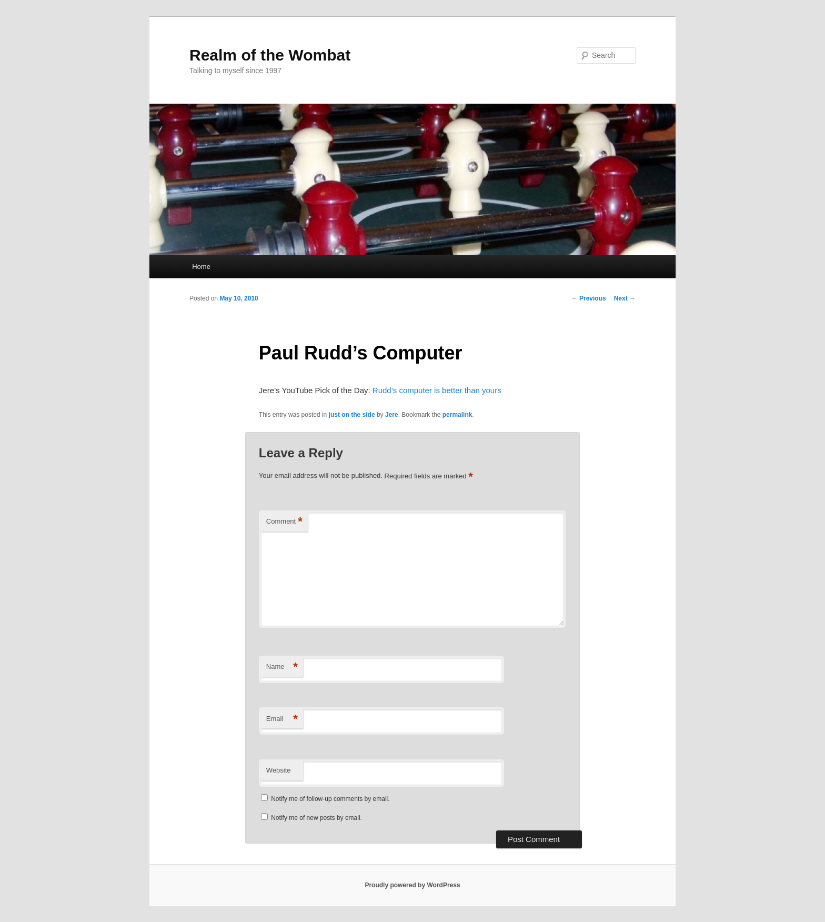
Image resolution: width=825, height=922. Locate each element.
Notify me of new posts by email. (316, 817)
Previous (588, 298)
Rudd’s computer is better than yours (437, 390)
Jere (391, 414)
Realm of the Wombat (269, 55)
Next (625, 298)
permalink (457, 414)
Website (278, 770)
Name (282, 667)
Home (201, 266)
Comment (284, 521)
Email (282, 719)
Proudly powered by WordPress (412, 885)
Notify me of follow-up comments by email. (330, 799)
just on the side (352, 414)
